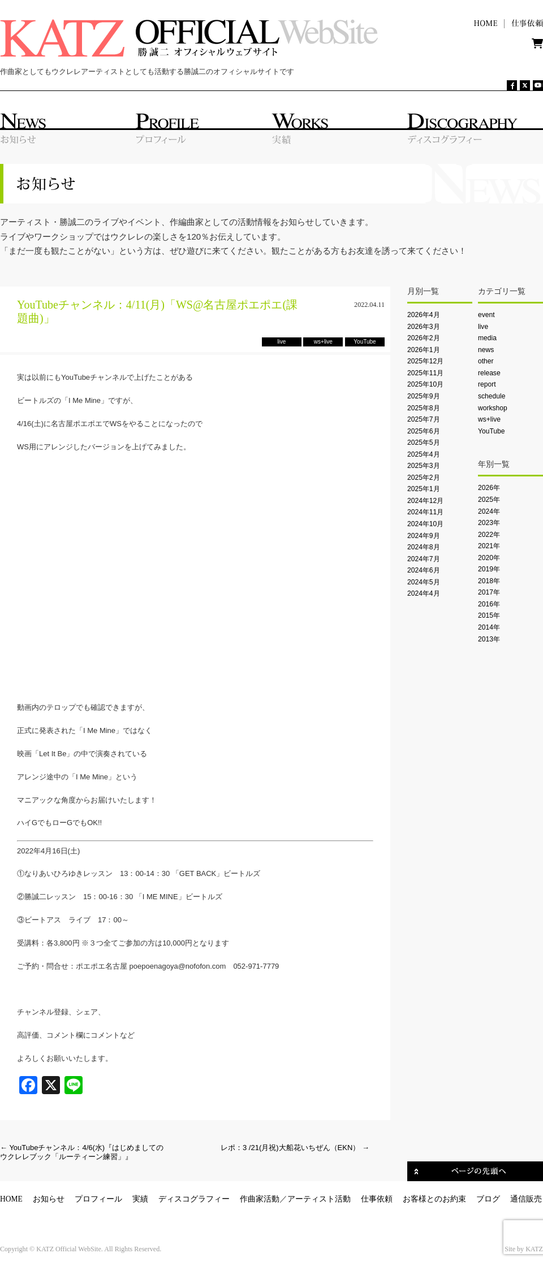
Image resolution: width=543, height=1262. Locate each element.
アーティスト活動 (319, 1199)
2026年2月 (423, 338)
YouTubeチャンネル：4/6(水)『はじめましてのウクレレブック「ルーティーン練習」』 (81, 1152)
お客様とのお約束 (434, 1199)
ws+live (489, 419)
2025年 (489, 500)
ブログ (488, 1199)
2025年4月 (423, 454)
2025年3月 (423, 466)
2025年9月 (423, 396)
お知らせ (48, 1199)
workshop (492, 408)
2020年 (489, 558)
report (487, 384)
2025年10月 (425, 384)
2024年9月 (423, 536)
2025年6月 (423, 431)
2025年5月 (423, 442)
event (486, 315)
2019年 (489, 569)
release (489, 373)
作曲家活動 (259, 1199)
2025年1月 (423, 489)
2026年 (489, 488)
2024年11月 (425, 512)
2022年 (489, 535)
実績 (140, 1199)
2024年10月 (425, 524)
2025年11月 (425, 373)
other (486, 361)
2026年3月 (423, 327)
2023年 (489, 523)
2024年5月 (423, 582)
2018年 (489, 581)
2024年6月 (423, 570)
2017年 (489, 592)
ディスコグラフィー (194, 1199)
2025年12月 (425, 361)
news (486, 350)
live (483, 327)
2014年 (489, 627)
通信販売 (526, 1199)
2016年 (489, 604)
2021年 (489, 546)
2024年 (489, 511)
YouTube (491, 431)
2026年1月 (423, 350)
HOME (11, 1199)
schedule (491, 396)
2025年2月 (423, 478)
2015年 (489, 615)
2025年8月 (423, 408)
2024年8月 (423, 547)
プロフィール (98, 1199)
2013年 (489, 639)
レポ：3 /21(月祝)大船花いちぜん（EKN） (295, 1147)
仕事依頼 (377, 1199)
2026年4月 (423, 315)
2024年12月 (425, 501)
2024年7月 (423, 559)
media (487, 338)
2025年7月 (423, 419)
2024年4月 (423, 593)
